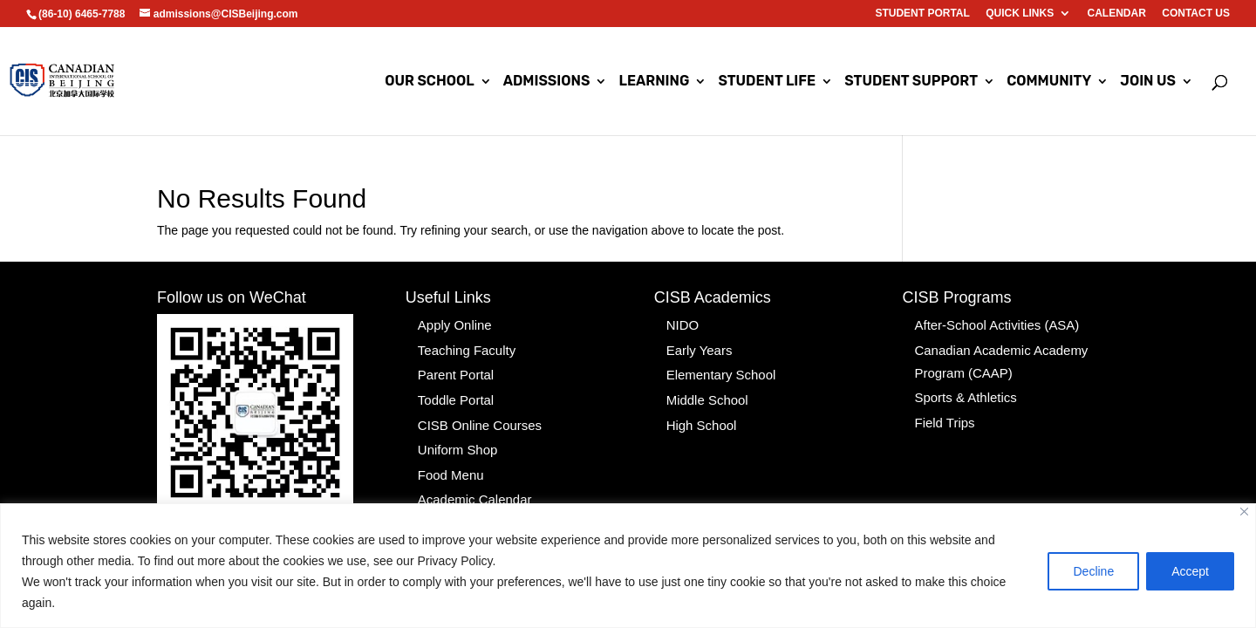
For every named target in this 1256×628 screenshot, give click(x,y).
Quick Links (1020, 13)
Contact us (1196, 13)
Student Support (911, 82)
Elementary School (717, 370)
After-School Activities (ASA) (991, 324)
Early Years (697, 347)
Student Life (767, 82)
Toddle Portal (453, 393)
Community (1049, 82)
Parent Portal (453, 370)
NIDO (681, 324)
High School (699, 417)
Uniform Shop (455, 440)
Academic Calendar (471, 486)
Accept (1190, 571)
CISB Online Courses (476, 417)
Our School (429, 82)
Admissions (546, 82)
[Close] (1244, 511)
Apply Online (452, 324)
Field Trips (942, 414)
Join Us (1148, 82)
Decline (1093, 571)
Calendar (1117, 13)
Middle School (704, 393)
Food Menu (449, 463)
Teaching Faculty (463, 347)
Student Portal (922, 13)
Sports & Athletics (962, 391)
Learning (653, 82)
